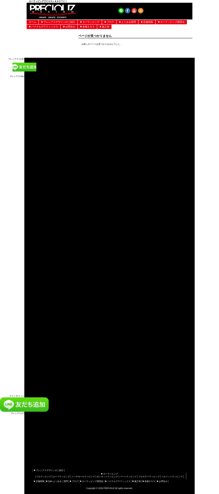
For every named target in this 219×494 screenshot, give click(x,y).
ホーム (32, 22)
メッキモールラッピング (83, 476)
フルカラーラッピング (149, 476)
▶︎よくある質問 (127, 22)
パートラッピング (128, 476)
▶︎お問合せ (69, 26)
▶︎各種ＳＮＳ (87, 26)
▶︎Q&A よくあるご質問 (57, 481)
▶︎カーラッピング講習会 (171, 22)
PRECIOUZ (109, 488)
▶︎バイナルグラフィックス (43, 26)
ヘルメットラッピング (172, 476)
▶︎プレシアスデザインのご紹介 (58, 22)
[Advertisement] (24, 444)
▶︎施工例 (104, 26)
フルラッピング (43, 476)
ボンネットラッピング (107, 476)
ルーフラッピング (61, 476)
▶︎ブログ (109, 22)
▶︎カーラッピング (89, 22)
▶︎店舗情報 (147, 22)
